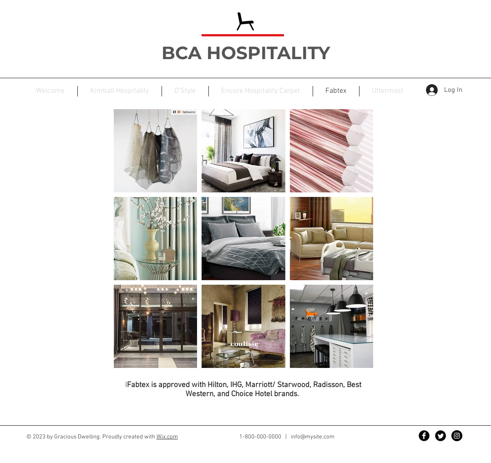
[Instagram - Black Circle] (456, 435)
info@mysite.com (312, 437)
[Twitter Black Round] (440, 435)
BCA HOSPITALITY (248, 53)
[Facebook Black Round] (424, 435)
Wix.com (167, 437)
